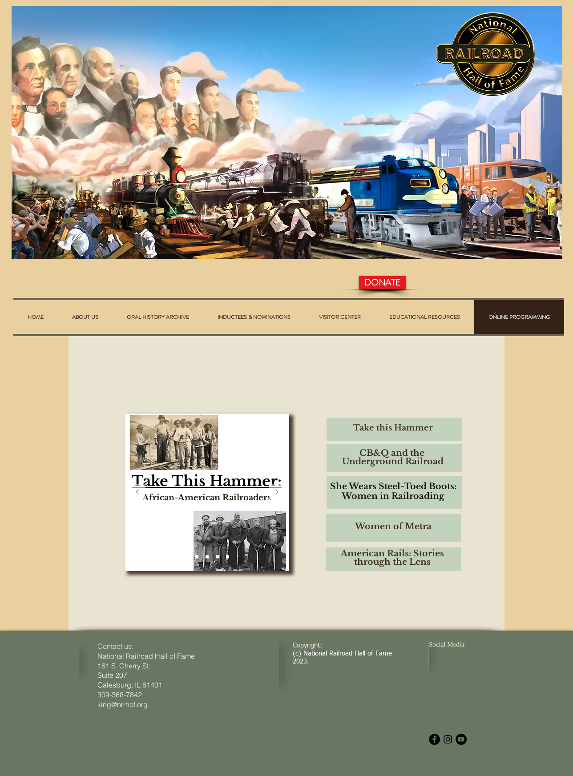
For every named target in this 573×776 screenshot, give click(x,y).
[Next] (277, 492)
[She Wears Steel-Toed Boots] (207, 557)
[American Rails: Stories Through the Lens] (227, 557)
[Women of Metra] (217, 557)
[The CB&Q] (196, 557)
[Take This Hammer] (186, 557)
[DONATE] (382, 282)
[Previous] (137, 492)
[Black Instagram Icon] (447, 739)
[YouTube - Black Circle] (461, 739)
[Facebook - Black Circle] (434, 739)
